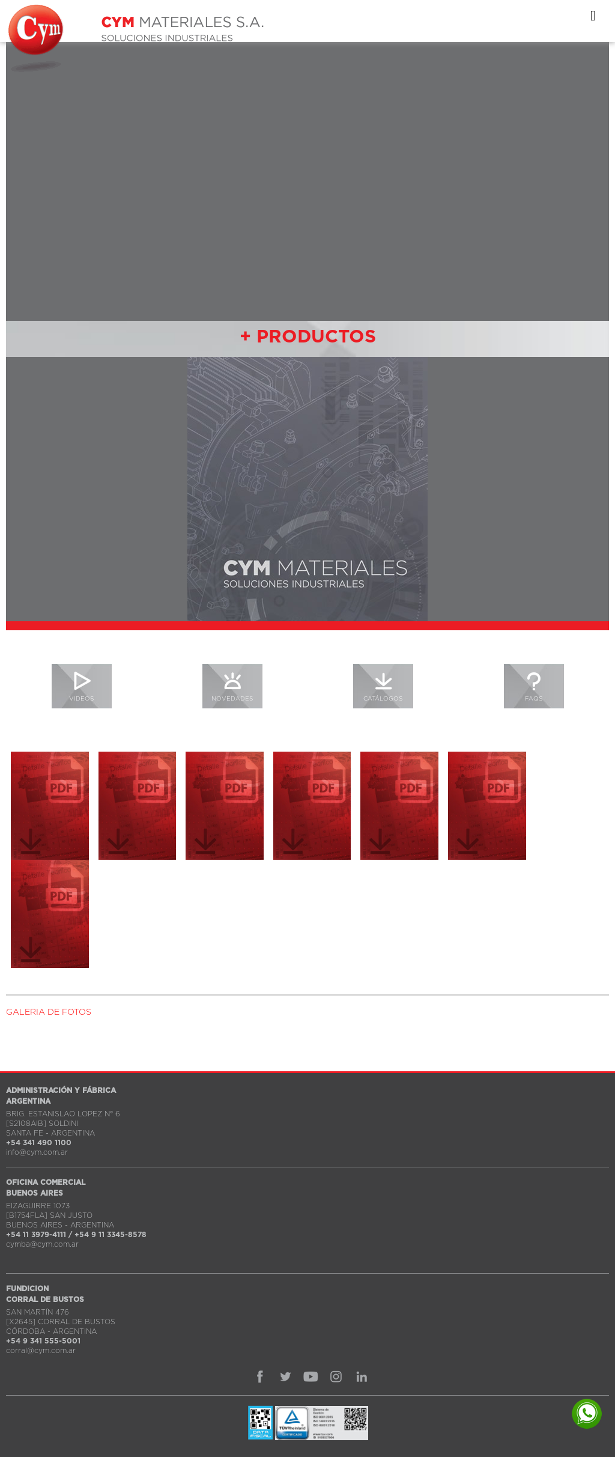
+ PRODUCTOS (308, 337)
